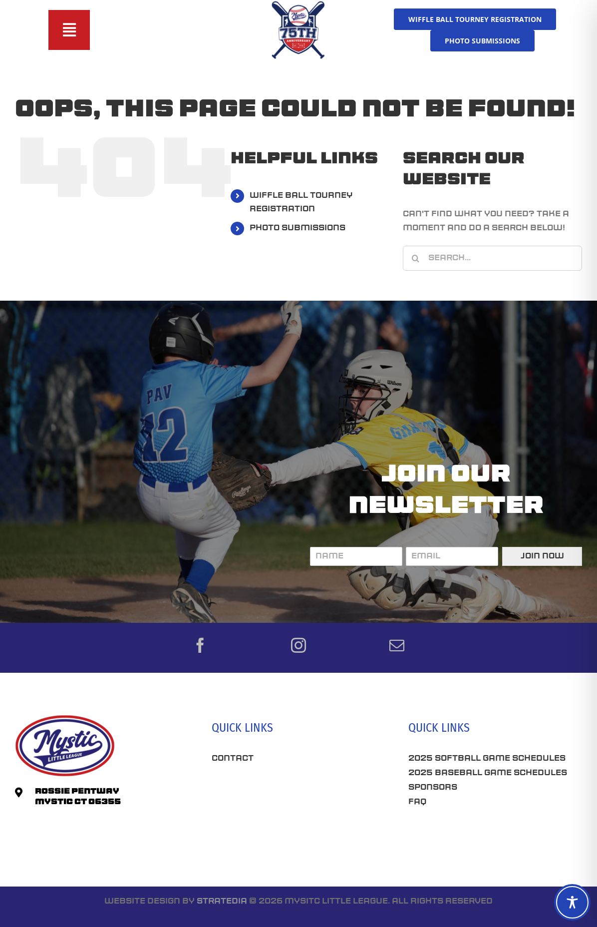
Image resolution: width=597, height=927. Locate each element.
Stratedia (222, 902)
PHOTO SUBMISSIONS (297, 228)
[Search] (415, 258)
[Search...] (492, 258)
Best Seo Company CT (264, 789)
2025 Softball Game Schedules (487, 759)
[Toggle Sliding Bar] (69, 29)
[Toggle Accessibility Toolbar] (572, 902)
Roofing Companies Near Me (281, 825)
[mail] (396, 645)
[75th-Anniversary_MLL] (298, 4)
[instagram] (298, 645)
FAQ (417, 802)
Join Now (542, 556)
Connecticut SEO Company (473, 837)
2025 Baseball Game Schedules (487, 773)
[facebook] (200, 645)
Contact (233, 759)
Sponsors (432, 788)
